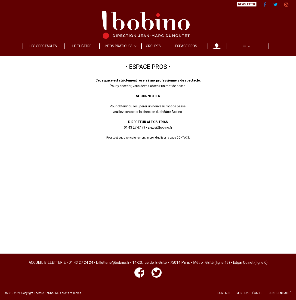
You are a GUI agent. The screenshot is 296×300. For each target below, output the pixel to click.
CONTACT (223, 293)
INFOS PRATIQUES (119, 46)
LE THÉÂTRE (81, 46)
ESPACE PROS (186, 46)
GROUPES (153, 46)
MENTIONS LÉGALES (249, 293)
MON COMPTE (216, 46)
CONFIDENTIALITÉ (280, 293)
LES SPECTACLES (43, 46)
